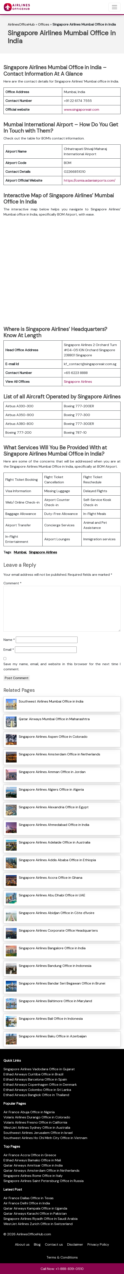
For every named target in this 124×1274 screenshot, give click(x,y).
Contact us (54, 1244)
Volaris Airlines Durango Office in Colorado (36, 1117)
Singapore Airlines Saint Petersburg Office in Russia (43, 1181)
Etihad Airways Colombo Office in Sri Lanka (37, 1089)
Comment (12, 583)
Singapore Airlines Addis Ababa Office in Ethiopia (57, 860)
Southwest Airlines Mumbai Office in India (51, 701)
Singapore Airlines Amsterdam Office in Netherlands (59, 754)
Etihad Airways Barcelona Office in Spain (35, 1079)
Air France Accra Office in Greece (29, 1155)
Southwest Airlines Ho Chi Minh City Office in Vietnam (45, 1138)
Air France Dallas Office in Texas (28, 1198)
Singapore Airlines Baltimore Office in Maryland (55, 1001)
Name (9, 639)
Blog (37, 1244)
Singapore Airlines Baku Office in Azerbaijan (53, 1036)
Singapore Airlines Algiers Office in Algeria (51, 789)
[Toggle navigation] (114, 7)
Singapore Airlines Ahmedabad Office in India (54, 824)
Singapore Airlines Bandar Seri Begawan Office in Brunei (62, 983)
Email (8, 649)
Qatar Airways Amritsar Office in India (33, 1165)
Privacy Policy (98, 1244)
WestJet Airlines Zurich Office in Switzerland (38, 1224)
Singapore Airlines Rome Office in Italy (33, 1175)
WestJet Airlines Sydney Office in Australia (36, 1127)
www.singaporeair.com (81, 109)
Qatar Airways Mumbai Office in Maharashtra (54, 719)
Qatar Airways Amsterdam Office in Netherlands (41, 1170)
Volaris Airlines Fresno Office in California (35, 1122)
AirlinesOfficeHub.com (33, 1234)
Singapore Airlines (78, 381)
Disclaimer (75, 1244)
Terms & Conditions (62, 1257)
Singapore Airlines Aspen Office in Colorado (53, 736)
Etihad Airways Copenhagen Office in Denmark (40, 1084)
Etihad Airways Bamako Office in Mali (32, 1160)
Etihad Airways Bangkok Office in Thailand (36, 1095)
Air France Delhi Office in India (26, 1203)
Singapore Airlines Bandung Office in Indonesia (55, 965)
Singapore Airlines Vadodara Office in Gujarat (39, 1069)
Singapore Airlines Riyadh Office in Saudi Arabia (40, 1218)
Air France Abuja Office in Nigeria (29, 1112)
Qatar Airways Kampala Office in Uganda (35, 1208)
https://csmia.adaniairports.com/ (89, 180)
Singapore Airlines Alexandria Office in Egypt (54, 807)
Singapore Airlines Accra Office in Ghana (50, 877)
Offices (43, 24)
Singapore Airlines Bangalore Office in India (52, 948)
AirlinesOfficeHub (21, 24)
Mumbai (20, 552)
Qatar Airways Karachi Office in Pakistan (35, 1213)
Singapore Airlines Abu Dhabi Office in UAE (52, 895)
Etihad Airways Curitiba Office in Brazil (33, 1074)
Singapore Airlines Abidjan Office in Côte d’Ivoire (56, 913)
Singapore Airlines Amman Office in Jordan (52, 772)
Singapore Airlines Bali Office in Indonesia (51, 1018)
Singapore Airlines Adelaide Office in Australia (54, 842)
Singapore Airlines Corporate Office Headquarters (58, 930)
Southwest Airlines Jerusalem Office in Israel (38, 1132)
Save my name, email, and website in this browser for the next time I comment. (62, 666)
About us (22, 1244)
